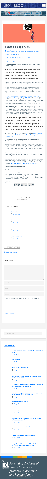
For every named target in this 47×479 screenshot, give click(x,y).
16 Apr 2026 (17, 380)
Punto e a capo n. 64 (16, 228)
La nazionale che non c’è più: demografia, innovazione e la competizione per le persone (27, 385)
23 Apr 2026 (17, 370)
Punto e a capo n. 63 (16, 236)
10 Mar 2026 (17, 448)
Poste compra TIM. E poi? (19, 410)
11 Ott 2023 (11, 61)
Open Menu (44, 5)
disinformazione (12, 51)
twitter (7, 54)
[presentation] (17, 305)
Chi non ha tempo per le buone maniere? (23, 435)
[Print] (29, 184)
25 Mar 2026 (17, 412)
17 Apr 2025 (16, 222)
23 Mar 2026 (17, 422)
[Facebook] (15, 184)
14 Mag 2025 (16, 214)
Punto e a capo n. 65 (16, 220)
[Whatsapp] (25, 184)
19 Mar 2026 (17, 429)
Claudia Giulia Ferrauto (16, 58)
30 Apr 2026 (17, 354)
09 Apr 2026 (17, 397)
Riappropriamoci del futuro (20, 401)
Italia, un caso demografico (20, 367)
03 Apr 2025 (16, 238)
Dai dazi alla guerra (16, 212)
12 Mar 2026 (17, 437)
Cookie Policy (27, 476)
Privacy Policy (19, 476)
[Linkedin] (22, 184)
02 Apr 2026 (17, 404)
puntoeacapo (35, 51)
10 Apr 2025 (16, 230)
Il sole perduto (16, 359)
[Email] (32, 184)
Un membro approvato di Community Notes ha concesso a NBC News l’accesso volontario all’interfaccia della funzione (22, 96)
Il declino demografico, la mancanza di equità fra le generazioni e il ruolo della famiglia (27, 393)
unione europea (14, 54)
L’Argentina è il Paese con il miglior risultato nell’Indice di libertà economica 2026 (25, 444)
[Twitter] (18, 184)
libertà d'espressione (24, 51)
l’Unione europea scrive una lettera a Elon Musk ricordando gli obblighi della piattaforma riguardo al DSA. (23, 135)
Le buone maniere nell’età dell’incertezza (24, 427)
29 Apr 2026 (17, 361)
